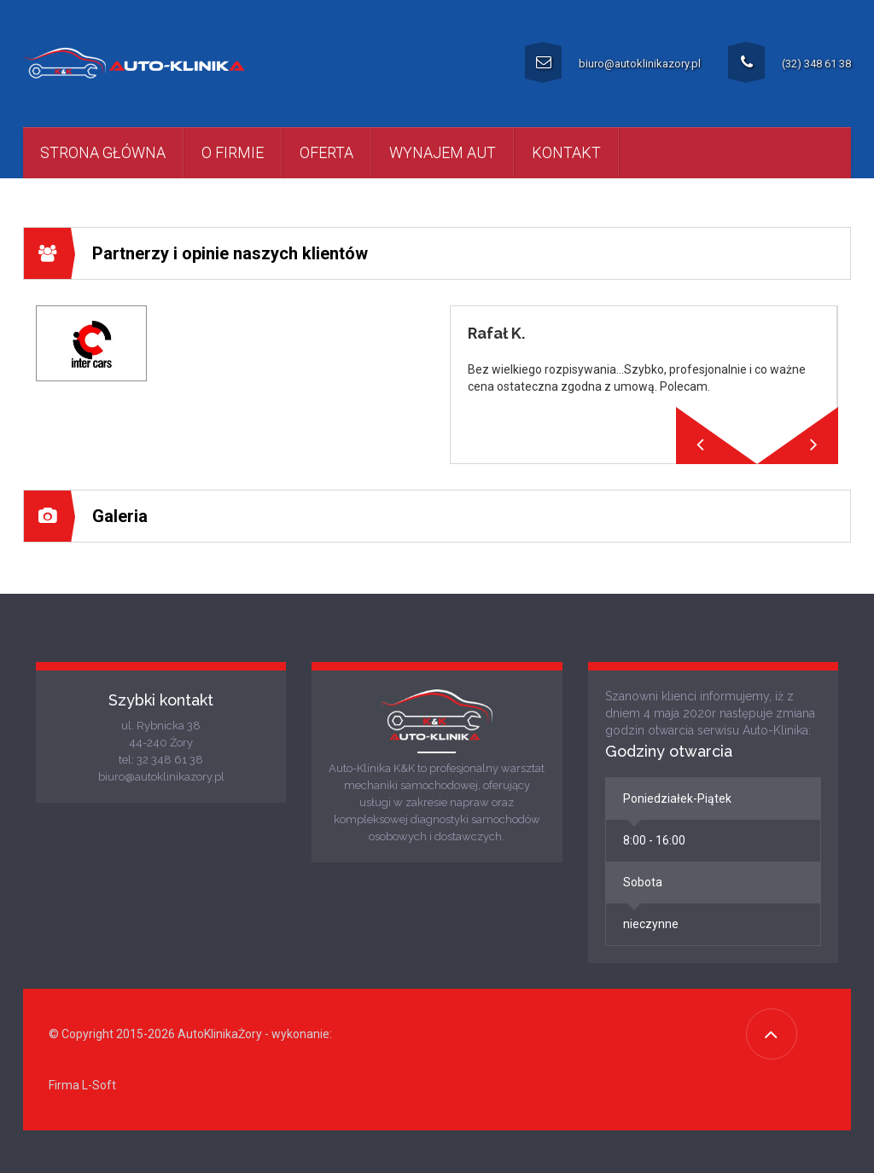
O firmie (232, 152)
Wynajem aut (442, 152)
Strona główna (103, 152)
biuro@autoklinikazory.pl (613, 62)
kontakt (566, 152)
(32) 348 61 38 (789, 62)
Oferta (326, 152)
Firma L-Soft (82, 1085)
